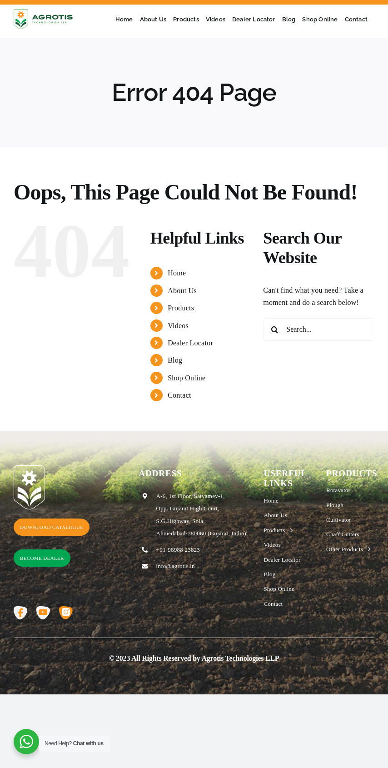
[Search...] (318, 329)
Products (181, 308)
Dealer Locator (190, 343)
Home (177, 273)
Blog (175, 360)
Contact (179, 395)
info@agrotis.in (175, 566)
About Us (182, 290)
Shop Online (186, 378)
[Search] (274, 329)
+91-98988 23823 (178, 549)
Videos (178, 325)
